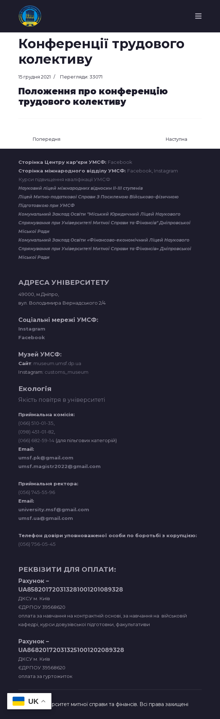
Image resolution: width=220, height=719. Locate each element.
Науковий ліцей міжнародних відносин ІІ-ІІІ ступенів (80, 188)
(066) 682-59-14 (36, 440)
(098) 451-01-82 (36, 432)
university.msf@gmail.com (53, 509)
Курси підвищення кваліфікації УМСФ (64, 179)
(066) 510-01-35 (36, 423)
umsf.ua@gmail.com (45, 518)
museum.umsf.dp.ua (56, 363)
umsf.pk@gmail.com (45, 457)
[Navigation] (198, 16)
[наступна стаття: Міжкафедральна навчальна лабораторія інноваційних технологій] (176, 139)
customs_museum (66, 372)
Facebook (120, 162)
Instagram (166, 171)
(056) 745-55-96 (36, 492)
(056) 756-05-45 (37, 544)
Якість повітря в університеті (61, 399)
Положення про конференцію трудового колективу (93, 96)
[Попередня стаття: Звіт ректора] (46, 139)
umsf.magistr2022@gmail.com (59, 466)
